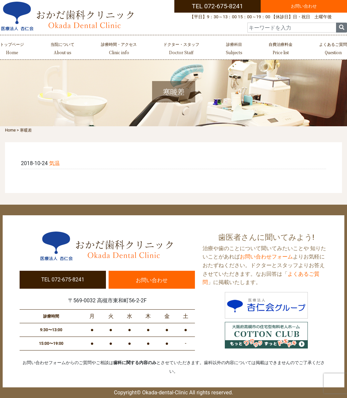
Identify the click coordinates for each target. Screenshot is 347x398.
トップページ (12, 49)
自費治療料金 (281, 49)
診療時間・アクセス (119, 49)
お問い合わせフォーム (266, 256)
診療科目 (234, 49)
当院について (62, 49)
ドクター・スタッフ (181, 49)
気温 (54, 163)
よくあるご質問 (333, 49)
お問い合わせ (304, 6)
